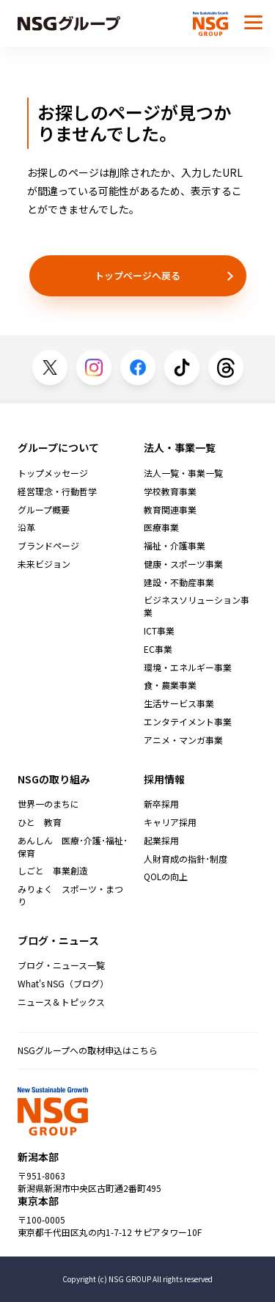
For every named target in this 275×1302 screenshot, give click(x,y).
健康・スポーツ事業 (183, 564)
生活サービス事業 (179, 703)
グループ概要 (44, 510)
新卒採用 (161, 804)
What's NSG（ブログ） (63, 984)
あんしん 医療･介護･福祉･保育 (73, 847)
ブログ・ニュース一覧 (61, 965)
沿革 (26, 527)
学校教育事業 (170, 491)
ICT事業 (159, 631)
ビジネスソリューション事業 (196, 606)
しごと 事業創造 (53, 871)
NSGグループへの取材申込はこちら (88, 1050)
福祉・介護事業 (174, 546)
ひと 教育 (40, 822)
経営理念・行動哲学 (57, 491)
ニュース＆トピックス (61, 1002)
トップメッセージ (53, 473)
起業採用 (161, 840)
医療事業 (161, 527)
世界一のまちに (48, 804)
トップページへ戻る (137, 275)
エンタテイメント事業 (188, 722)
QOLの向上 (166, 876)
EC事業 (158, 649)
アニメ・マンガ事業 (183, 740)
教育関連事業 (170, 510)
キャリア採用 (170, 822)
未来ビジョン (44, 564)
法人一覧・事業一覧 (183, 473)
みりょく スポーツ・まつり (70, 895)
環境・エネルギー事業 (188, 667)
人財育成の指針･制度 (185, 859)
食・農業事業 (170, 685)
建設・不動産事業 (179, 582)
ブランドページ (48, 546)
